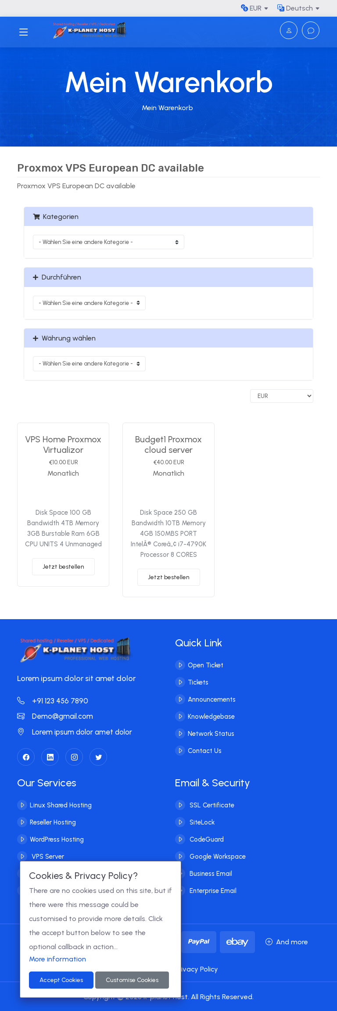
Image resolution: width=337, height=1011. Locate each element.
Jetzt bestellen (63, 566)
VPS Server (47, 856)
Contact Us (205, 751)
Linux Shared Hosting (61, 805)
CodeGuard (206, 839)
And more (286, 942)
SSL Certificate (211, 805)
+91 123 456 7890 (52, 700)
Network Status (211, 734)
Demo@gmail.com (55, 716)
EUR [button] (251, 8)
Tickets (198, 682)
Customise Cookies (132, 980)
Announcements (212, 699)
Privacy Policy (196, 969)
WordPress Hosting (57, 839)
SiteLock (201, 822)
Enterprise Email (212, 891)
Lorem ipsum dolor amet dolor (74, 732)
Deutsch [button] (295, 8)
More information (57, 959)
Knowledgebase (211, 717)
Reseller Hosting (53, 822)
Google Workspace (217, 856)
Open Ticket (205, 665)
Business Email (210, 874)
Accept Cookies (61, 980)
